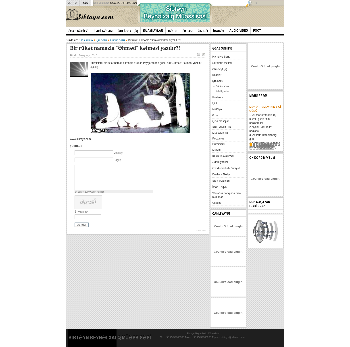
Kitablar (216, 75)
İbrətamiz (217, 97)
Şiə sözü (101, 40)
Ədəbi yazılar (222, 91)
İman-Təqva (219, 187)
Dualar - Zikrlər (221, 174)
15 (263, 148)
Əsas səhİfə (86, 40)
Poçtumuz (218, 138)
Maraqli (216, 149)
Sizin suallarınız (221, 126)
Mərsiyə (217, 109)
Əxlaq (215, 115)
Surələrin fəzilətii (222, 62)
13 (257, 148)
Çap (198, 54)
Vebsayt (118, 152)
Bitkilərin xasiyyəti (222, 155)
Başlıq (117, 160)
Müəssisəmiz (220, 132)
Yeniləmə (82, 212)
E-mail (203, 54)
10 (279, 144)
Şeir (214, 103)
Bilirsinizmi (218, 144)
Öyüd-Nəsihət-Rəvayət (226, 168)
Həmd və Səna (221, 56)
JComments (200, 230)
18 (273, 148)
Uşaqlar (216, 202)
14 (260, 148)
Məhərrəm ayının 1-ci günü (265, 108)
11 (251, 148)
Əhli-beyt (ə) (219, 69)
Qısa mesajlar (220, 121)
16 (266, 148)
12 (254, 148)
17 (270, 148)
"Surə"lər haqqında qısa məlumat (226, 195)
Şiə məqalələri (220, 180)
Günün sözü (117, 40)
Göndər (81, 224)
